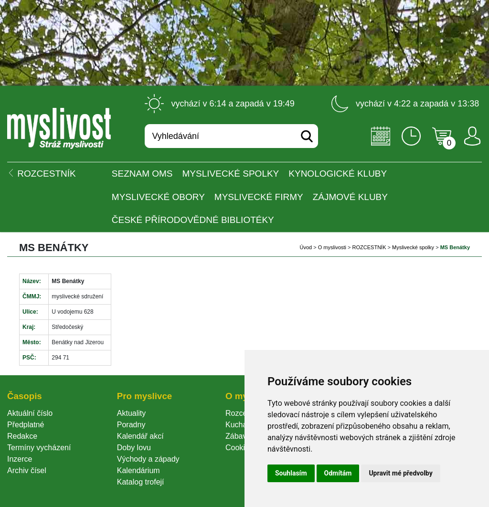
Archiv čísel (26, 470)
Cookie (239, 448)
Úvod (305, 247)
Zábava (238, 436)
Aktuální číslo (30, 413)
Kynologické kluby (337, 174)
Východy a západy (148, 459)
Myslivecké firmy (258, 197)
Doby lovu (134, 448)
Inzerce (19, 459)
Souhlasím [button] (291, 473)
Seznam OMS (142, 174)
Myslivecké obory (158, 197)
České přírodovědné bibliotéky (193, 220)
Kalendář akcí (140, 436)
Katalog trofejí (140, 482)
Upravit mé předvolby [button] (400, 473)
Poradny (131, 425)
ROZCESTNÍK (369, 247)
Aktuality (131, 413)
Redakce (22, 436)
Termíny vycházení (39, 448)
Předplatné (25, 425)
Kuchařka (241, 425)
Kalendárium (138, 470)
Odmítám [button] (338, 473)
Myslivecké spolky (230, 174)
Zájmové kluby (350, 197)
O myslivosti (332, 247)
